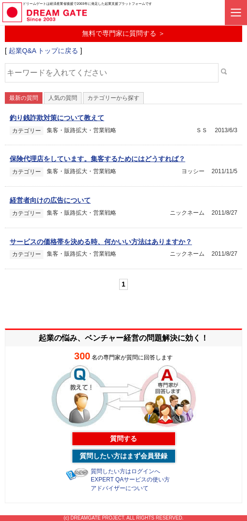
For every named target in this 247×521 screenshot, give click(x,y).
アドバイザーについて (120, 488)
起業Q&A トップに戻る (44, 51)
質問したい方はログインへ (125, 471)
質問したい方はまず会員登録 (123, 456)
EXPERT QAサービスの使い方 (130, 479)
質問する (123, 438)
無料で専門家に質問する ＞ (123, 33)
